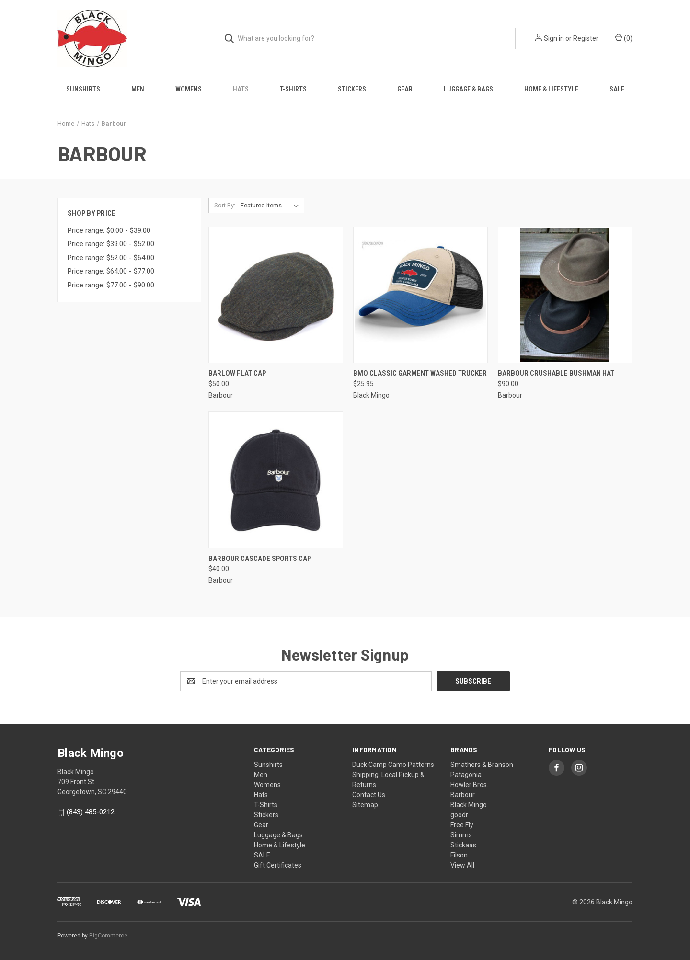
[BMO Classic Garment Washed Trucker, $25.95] (420, 295)
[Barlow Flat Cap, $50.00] (275, 295)
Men (137, 89)
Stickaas (463, 845)
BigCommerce (108, 935)
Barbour (462, 795)
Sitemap (365, 805)
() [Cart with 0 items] (623, 38)
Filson (459, 855)
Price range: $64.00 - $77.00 (111, 271)
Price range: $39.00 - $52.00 (111, 244)
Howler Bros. (469, 785)
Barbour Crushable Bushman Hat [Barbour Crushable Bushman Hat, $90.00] (556, 373)
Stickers (352, 89)
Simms (461, 835)
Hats (241, 89)
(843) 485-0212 (91, 812)
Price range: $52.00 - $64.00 (111, 257)
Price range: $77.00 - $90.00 (111, 285)
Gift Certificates (277, 865)
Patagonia (466, 774)
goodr (459, 815)
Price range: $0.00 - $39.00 (109, 230)
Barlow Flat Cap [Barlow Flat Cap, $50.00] (237, 373)
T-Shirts (293, 89)
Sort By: (224, 205)
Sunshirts (83, 89)
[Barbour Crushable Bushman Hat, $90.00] (565, 295)
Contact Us (368, 795)
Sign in (554, 38)
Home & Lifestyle (551, 89)
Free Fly (461, 825)
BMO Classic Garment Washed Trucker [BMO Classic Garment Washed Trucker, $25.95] (420, 373)
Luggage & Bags (468, 89)
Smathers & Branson (481, 764)
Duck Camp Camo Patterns (393, 764)
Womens (188, 89)
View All (462, 865)
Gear (405, 89)
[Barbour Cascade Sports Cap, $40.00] (275, 479)
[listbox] (271, 205)
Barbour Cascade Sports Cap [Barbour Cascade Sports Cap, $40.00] (259, 558)
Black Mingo (468, 805)
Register (585, 38)
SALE (617, 89)
